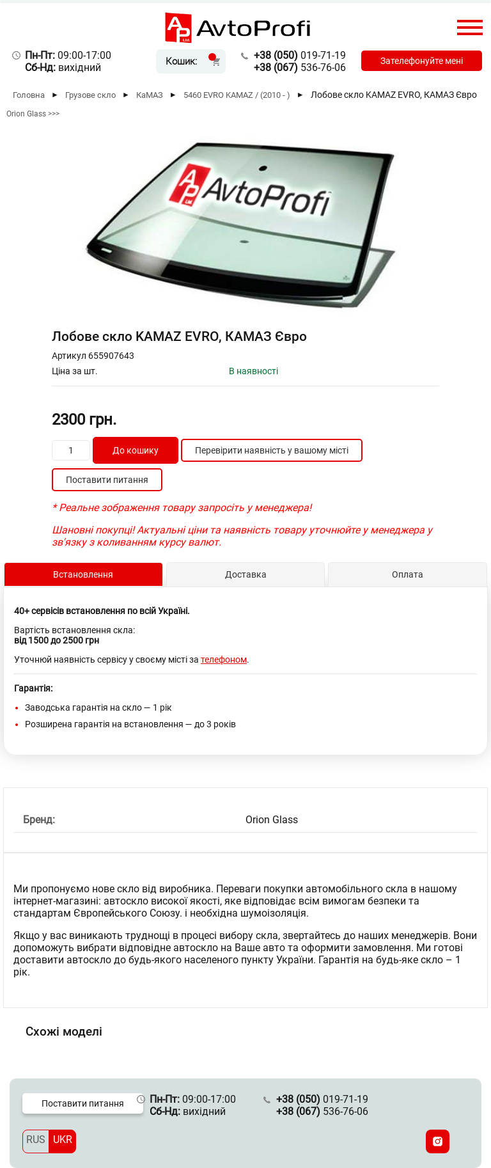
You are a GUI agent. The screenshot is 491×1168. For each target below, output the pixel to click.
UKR (62, 1139)
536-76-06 (300, 67)
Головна (29, 95)
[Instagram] (437, 1141)
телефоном (224, 659)
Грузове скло (90, 95)
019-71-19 (300, 55)
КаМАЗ (149, 95)
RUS (35, 1139)
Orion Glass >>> (32, 113)
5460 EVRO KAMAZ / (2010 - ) (236, 95)
